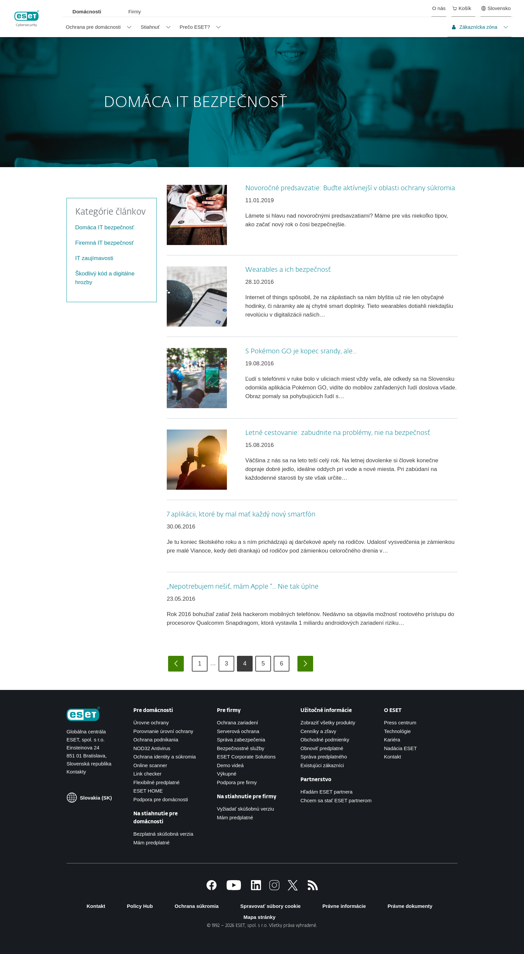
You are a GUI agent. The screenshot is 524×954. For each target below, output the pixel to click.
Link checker (147, 774)
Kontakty (76, 771)
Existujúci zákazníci (322, 765)
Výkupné (226, 774)
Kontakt (392, 756)
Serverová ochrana (238, 731)
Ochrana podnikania (155, 739)
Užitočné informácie (326, 710)
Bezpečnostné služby (240, 748)
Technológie (397, 731)
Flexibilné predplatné (156, 782)
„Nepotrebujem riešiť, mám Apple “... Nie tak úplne (242, 586)
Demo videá (230, 765)
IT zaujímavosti (94, 258)
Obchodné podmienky (324, 739)
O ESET (393, 710)
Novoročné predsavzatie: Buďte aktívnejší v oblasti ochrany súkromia (350, 188)
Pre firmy (229, 710)
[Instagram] (274, 888)
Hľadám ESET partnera (326, 792)
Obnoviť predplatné (321, 748)
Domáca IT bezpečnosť (104, 227)
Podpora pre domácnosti (160, 799)
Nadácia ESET (400, 748)
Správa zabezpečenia (241, 739)
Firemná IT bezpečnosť (104, 243)
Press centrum (400, 722)
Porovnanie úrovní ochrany (163, 731)
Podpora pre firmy (237, 782)
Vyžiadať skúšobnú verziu (245, 809)
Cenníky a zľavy (318, 731)
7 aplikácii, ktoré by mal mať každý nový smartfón (241, 514)
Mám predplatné (151, 842)
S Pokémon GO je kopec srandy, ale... (301, 351)
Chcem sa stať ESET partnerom (336, 800)
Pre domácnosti (153, 710)
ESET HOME (148, 791)
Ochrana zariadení (237, 722)
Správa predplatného (323, 756)
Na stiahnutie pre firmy (246, 796)
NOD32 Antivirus (151, 748)
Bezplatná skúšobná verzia (163, 834)
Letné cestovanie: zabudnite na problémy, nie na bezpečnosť (337, 433)
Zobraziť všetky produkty (327, 722)
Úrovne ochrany (151, 722)
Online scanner (150, 765)
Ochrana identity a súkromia (164, 756)
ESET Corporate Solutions (246, 756)
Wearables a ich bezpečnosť (288, 269)
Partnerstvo (315, 779)
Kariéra (392, 739)
